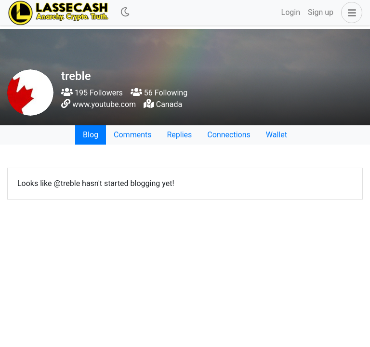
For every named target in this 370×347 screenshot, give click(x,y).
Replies (179, 134)
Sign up (320, 12)
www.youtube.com (104, 104)
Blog (90, 134)
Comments (132, 134)
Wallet (276, 134)
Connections (228, 134)
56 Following (159, 92)
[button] (349, 12)
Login (290, 12)
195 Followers (92, 92)
